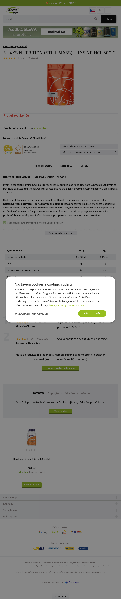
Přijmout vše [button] (92, 313)
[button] (31, 313)
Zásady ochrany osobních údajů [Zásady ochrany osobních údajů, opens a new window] (66, 304)
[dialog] (60, 299)
